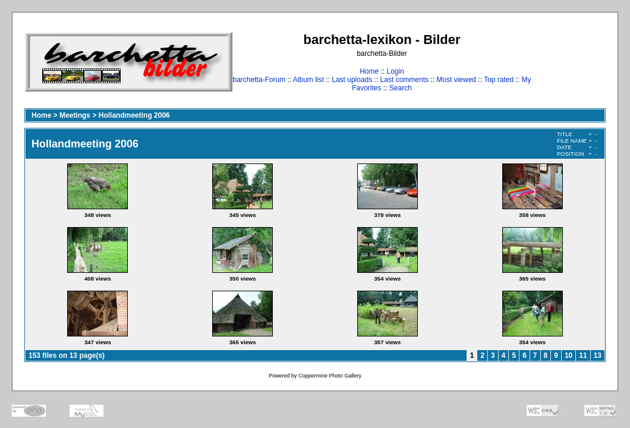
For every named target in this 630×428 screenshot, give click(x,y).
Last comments (404, 79)
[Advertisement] (568, 61)
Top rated (499, 79)
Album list (308, 79)
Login (395, 71)
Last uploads (352, 79)
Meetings (74, 115)
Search (400, 88)
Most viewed (456, 79)
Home (369, 71)
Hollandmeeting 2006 (134, 115)
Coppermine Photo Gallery (329, 376)
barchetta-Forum (258, 79)
